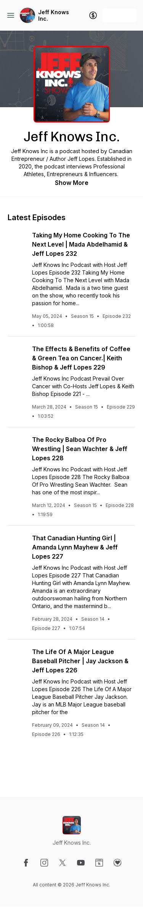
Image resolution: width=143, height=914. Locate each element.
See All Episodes (71, 765)
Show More (71, 182)
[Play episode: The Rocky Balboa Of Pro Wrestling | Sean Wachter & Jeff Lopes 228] (17, 444)
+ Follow (119, 15)
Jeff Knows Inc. (53, 15)
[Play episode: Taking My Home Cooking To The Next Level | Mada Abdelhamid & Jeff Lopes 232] (17, 240)
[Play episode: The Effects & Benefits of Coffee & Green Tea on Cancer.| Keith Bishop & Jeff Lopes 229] (17, 353)
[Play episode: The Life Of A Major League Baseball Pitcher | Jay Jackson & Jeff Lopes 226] (17, 656)
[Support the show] (93, 15)
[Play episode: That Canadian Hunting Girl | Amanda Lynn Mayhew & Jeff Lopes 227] (17, 542)
